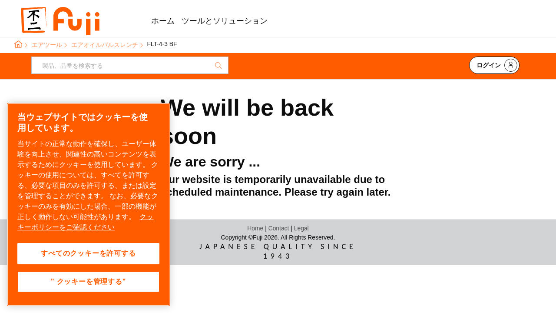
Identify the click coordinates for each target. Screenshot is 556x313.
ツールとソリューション (225, 21)
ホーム (163, 21)
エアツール (47, 44)
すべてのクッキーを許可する (88, 253)
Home (255, 228)
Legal (301, 228)
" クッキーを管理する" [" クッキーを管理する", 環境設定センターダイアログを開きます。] (88, 281)
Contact (278, 228)
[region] (88, 204)
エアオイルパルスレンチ (104, 44)
